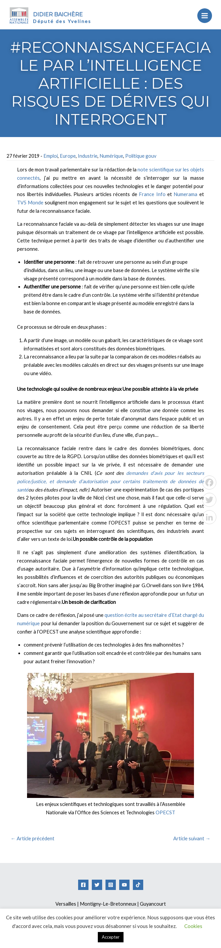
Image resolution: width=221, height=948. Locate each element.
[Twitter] (97, 885)
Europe (68, 156)
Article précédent (32, 838)
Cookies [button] (193, 926)
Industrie (87, 156)
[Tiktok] (138, 885)
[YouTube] (124, 885)
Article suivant (191, 838)
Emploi (50, 156)
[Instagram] (110, 885)
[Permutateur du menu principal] (202, 15)
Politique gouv (140, 156)
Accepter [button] (111, 937)
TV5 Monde (30, 202)
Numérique (111, 156)
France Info (152, 194)
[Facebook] (83, 885)
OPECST (165, 812)
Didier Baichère (61, 14)
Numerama (186, 194)
